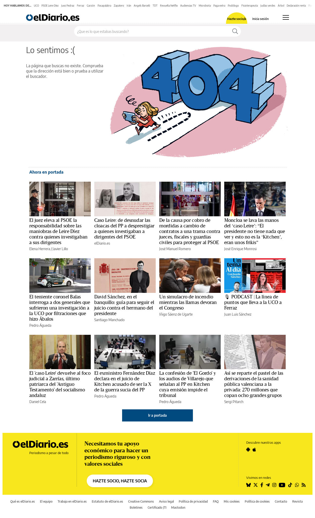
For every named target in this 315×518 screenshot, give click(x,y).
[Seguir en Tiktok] (290, 485)
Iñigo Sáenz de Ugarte (176, 314)
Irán (129, 5)
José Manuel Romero (175, 249)
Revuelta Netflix (169, 5)
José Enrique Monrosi (240, 249)
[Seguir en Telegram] (268, 485)
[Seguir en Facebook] (261, 485)
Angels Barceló (142, 5)
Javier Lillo (60, 249)
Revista (297, 501)
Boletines (136, 507)
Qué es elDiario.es (22, 501)
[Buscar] (235, 31)
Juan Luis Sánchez (237, 314)
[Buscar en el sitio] (152, 31)
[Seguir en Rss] (304, 485)
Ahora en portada (46, 172)
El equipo (46, 501)
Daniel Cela (37, 401)
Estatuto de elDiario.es (107, 501)
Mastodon (178, 507)
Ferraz (80, 5)
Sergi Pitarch (233, 401)
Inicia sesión (260, 18)
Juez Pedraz (67, 5)
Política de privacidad (193, 501)
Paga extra (219, 5)
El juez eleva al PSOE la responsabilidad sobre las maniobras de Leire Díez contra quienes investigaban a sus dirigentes (58, 231)
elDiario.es (102, 243)
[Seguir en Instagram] (274, 485)
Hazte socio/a (236, 18)
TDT (155, 5)
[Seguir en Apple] (254, 449)
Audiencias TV (188, 5)
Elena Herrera (39, 249)
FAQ (216, 501)
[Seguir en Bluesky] (248, 485)
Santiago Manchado (109, 320)
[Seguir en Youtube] (282, 485)
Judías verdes (267, 5)
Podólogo (233, 5)
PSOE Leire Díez (50, 5)
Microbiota (205, 5)
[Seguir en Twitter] (255, 485)
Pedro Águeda (40, 325)
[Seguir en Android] (248, 449)
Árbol (281, 5)
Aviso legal (166, 501)
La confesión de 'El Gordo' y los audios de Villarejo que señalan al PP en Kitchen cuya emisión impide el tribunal (187, 384)
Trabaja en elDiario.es (72, 501)
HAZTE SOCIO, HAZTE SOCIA (120, 480)
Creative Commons (141, 501)
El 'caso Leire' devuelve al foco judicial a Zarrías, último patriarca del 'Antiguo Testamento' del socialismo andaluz (60, 384)
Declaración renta (296, 5)
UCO (36, 5)
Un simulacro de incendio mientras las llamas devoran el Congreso (188, 302)
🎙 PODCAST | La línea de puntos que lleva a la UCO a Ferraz (253, 302)
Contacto (281, 501)
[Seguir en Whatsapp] (297, 485)
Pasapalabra (104, 5)
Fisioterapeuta (249, 5)
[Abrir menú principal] (286, 17)
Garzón (91, 5)
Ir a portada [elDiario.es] (157, 415)
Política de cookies (257, 501)
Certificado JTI (157, 507)
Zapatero (119, 5)
